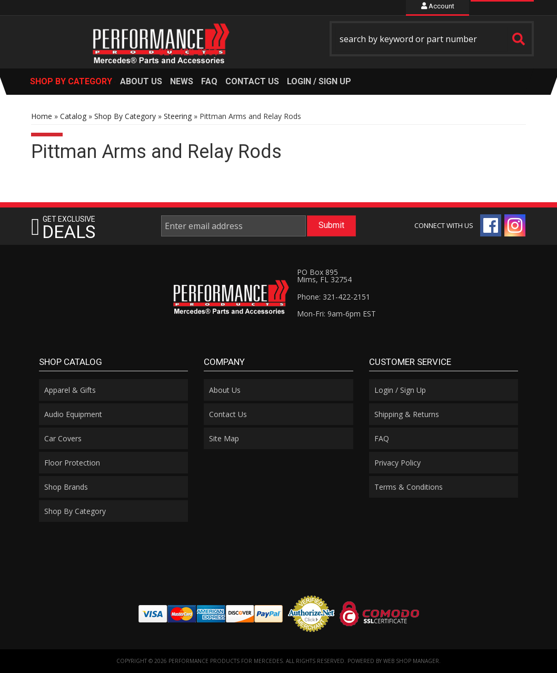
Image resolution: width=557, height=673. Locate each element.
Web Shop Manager (411, 661)
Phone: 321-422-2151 (333, 297)
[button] (431, 39)
